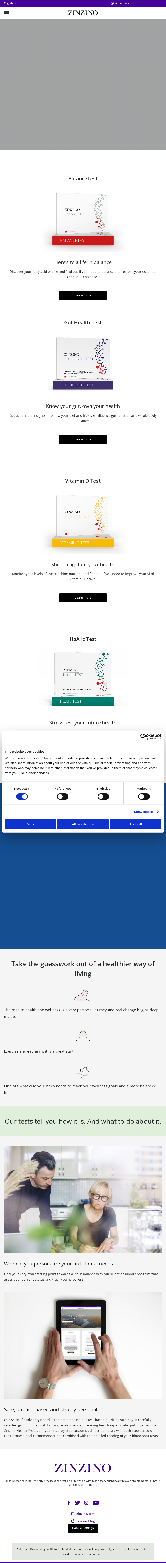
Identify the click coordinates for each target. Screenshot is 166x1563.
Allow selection (83, 824)
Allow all (135, 824)
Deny (30, 824)
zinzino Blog (83, 1521)
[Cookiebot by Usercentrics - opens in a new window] (143, 737)
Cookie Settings (83, 1528)
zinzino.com (122, 3)
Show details (143, 811)
